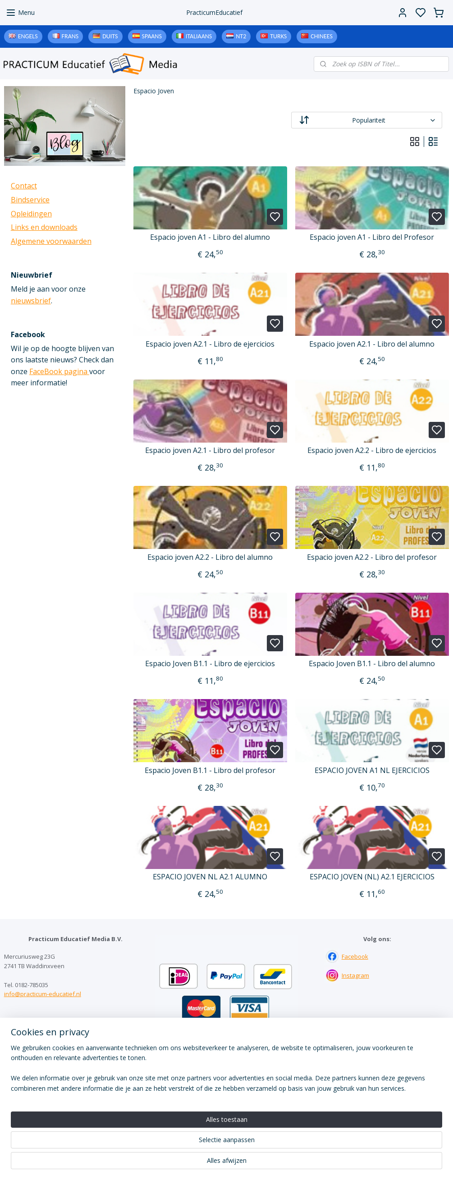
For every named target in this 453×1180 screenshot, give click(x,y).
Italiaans (199, 36)
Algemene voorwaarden (51, 241)
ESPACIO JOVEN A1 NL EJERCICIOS (372, 770)
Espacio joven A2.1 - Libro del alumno (372, 344)
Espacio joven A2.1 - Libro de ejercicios (210, 344)
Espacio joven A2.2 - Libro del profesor (372, 557)
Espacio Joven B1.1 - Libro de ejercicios (210, 663)
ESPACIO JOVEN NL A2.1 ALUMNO (210, 877)
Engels (28, 36)
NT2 (241, 36)
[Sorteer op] (367, 120)
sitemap (263, 1163)
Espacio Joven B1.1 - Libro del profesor (210, 770)
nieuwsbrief (31, 301)
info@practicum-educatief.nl (42, 994)
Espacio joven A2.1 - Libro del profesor (210, 450)
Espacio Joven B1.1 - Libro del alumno (372, 663)
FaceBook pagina (59, 371)
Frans (70, 36)
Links (226, 1078)
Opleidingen (31, 214)
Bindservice (30, 200)
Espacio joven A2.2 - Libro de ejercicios (372, 450)
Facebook (355, 956)
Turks (278, 36)
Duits (110, 36)
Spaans (152, 36)
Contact (24, 186)
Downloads (226, 1087)
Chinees (322, 36)
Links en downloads (44, 227)
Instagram (355, 975)
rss (282, 1163)
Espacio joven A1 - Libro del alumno (210, 237)
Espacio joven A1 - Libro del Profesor (372, 237)
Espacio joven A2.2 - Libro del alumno (210, 557)
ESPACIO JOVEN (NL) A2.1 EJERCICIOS (372, 877)
